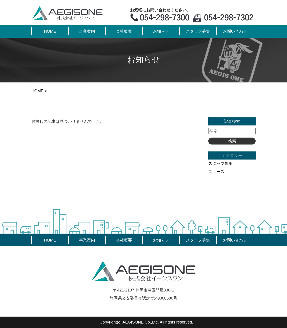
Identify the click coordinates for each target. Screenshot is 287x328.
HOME (37, 91)
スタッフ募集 (220, 163)
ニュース (216, 171)
